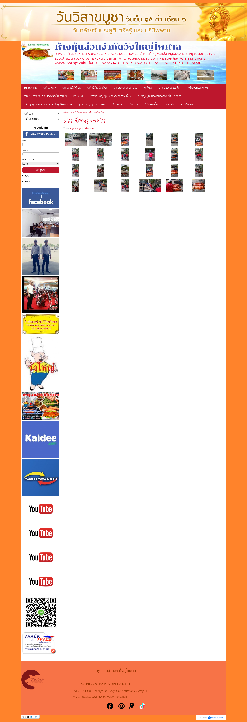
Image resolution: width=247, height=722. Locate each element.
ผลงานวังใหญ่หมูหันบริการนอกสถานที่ (80, 112)
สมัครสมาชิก (26, 181)
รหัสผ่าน (25, 150)
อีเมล (24, 140)
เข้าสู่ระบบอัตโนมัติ (28, 160)
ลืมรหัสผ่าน (26, 176)
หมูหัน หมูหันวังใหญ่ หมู (82, 128)
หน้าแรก (65, 112)
